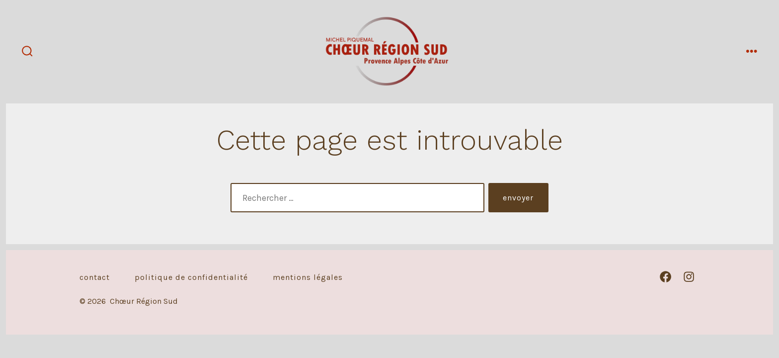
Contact (94, 277)
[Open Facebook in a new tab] (665, 276)
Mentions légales (308, 277)
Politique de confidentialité (191, 277)
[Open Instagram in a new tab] (689, 276)
